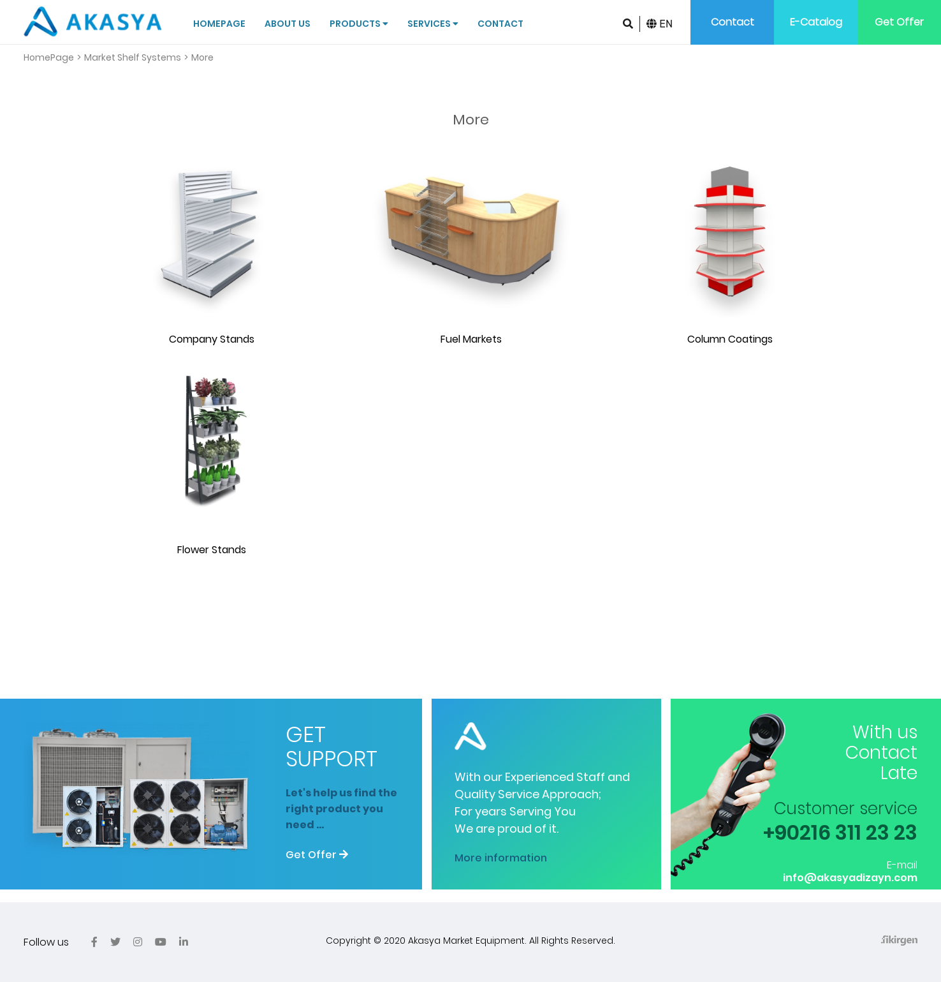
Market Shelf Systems (132, 57)
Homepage (219, 23)
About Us (287, 23)
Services (432, 23)
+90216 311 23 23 (840, 832)
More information (501, 858)
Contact (500, 23)
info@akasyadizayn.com (850, 877)
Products (359, 23)
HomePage (49, 57)
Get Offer (899, 22)
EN (659, 24)
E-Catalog (816, 22)
